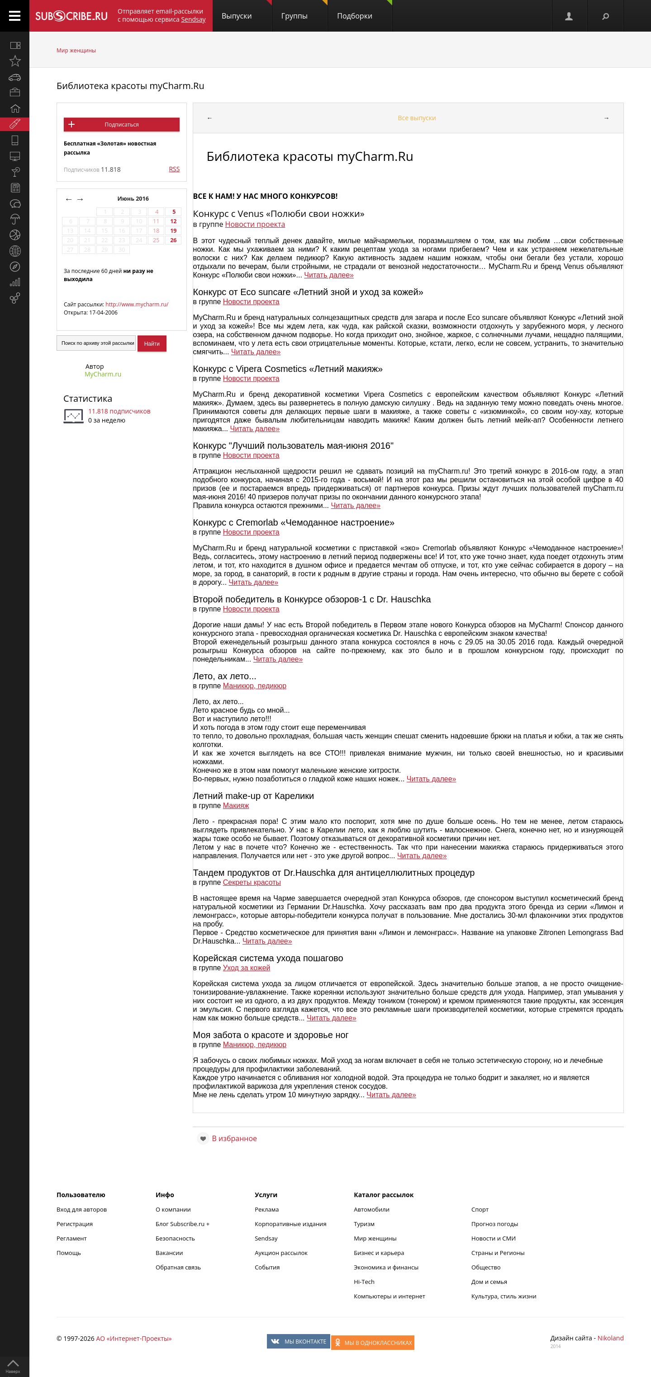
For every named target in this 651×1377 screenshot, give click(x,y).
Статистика (87, 398)
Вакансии (169, 1253)
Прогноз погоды (494, 1224)
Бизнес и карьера (379, 1253)
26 (173, 240)
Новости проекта (255, 224)
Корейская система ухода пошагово (268, 958)
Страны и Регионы (498, 1253)
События (267, 1267)
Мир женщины (76, 50)
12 (173, 221)
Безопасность (175, 1238)
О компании (173, 1209)
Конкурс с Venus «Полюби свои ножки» (279, 213)
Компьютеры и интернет (389, 1296)
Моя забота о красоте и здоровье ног (271, 1035)
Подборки (364, 10)
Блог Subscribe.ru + (183, 1224)
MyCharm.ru (103, 374)
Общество (485, 1267)
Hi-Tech (364, 1282)
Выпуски (247, 10)
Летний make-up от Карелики (253, 796)
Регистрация (75, 1224)
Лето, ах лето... (225, 676)
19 (173, 231)
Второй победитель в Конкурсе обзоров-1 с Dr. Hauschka (312, 599)
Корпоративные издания (290, 1224)
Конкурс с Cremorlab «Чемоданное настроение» (294, 522)
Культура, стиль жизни (504, 1296)
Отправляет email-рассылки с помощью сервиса (162, 15)
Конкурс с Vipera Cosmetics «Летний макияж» (288, 369)
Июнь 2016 (133, 198)
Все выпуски (417, 117)
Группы (304, 10)
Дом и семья (489, 1282)
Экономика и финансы (386, 1267)
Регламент (72, 1238)
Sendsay (266, 1238)
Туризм (364, 1224)
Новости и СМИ (493, 1238)
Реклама (267, 1209)
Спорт (480, 1209)
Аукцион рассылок (281, 1253)
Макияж (236, 805)
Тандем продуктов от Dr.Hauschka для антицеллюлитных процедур (334, 873)
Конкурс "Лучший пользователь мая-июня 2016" (293, 446)
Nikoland (611, 1338)
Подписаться (121, 124)
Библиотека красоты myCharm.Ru (130, 86)
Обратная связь (178, 1267)
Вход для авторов (82, 1209)
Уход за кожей (247, 968)
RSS (174, 168)
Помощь (69, 1253)
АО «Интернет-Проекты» (133, 1338)
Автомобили (372, 1209)
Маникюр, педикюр (254, 686)
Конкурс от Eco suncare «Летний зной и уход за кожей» (308, 292)
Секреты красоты (252, 882)
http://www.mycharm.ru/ (136, 304)
